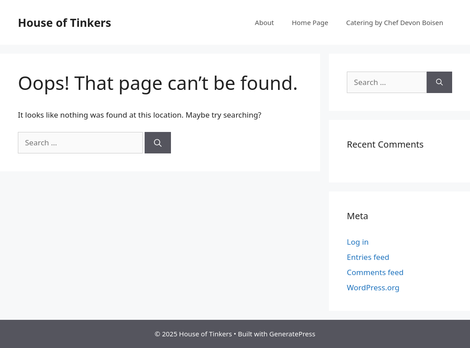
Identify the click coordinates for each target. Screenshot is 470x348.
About (264, 22)
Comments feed (375, 272)
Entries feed (368, 257)
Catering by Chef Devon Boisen (394, 22)
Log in (358, 242)
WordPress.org (373, 287)
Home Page (310, 22)
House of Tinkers (64, 22)
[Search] (158, 142)
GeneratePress (292, 333)
